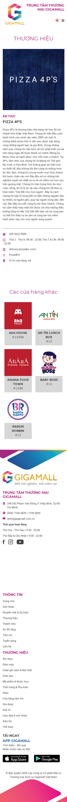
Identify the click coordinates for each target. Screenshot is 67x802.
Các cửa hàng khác (33, 292)
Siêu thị (7, 721)
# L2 (18, 435)
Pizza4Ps (14, 254)
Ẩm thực (9, 116)
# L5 (49, 341)
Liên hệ (7, 646)
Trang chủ (8, 601)
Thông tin (13, 595)
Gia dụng (8, 704)
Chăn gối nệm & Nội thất (17, 670)
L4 (29, 260)
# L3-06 (18, 388)
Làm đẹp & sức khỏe (15, 715)
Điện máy (8, 664)
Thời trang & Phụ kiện (15, 687)
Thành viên (9, 623)
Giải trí (7, 709)
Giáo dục (8, 675)
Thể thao (8, 726)
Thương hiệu (33, 38)
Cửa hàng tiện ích (13, 698)
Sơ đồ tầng (9, 629)
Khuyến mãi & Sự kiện (15, 612)
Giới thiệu (8, 606)
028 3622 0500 (17, 234)
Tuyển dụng (9, 640)
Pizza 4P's (12, 122)
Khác (6, 692)
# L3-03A (18, 337)
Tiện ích (7, 635)
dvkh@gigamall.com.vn (21, 518)
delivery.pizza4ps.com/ (22, 249)
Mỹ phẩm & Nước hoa (15, 681)
